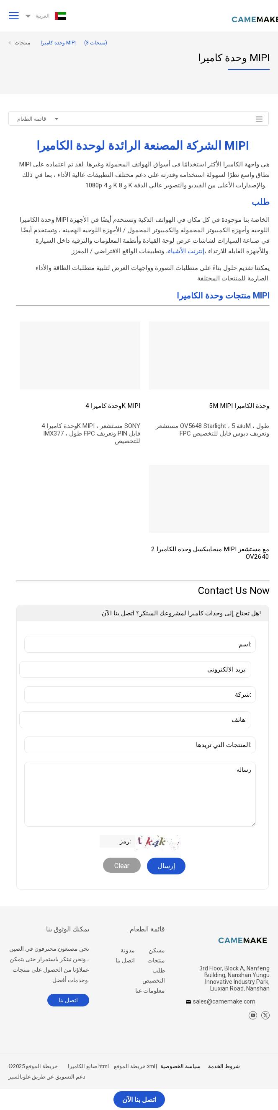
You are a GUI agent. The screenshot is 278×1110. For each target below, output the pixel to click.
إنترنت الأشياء (186, 251)
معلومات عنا (150, 990)
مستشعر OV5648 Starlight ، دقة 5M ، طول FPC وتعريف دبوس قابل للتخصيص (213, 429)
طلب (158, 970)
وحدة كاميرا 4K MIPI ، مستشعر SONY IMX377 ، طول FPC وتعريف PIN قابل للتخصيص (90, 433)
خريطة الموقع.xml (134, 1066)
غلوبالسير (19, 1077)
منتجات (156, 960)
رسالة (140, 794)
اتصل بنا (125, 960)
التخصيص (153, 980)
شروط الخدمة (224, 1066)
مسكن (157, 950)
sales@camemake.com (224, 1001)
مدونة (128, 950)
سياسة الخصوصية (180, 1066)
